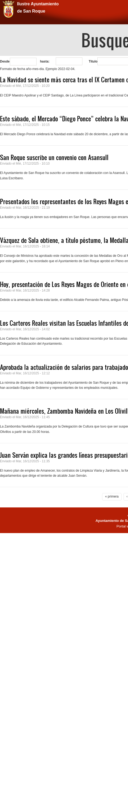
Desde (5, 61)
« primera (112, 496)
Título (93, 61)
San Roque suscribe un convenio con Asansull (54, 157)
